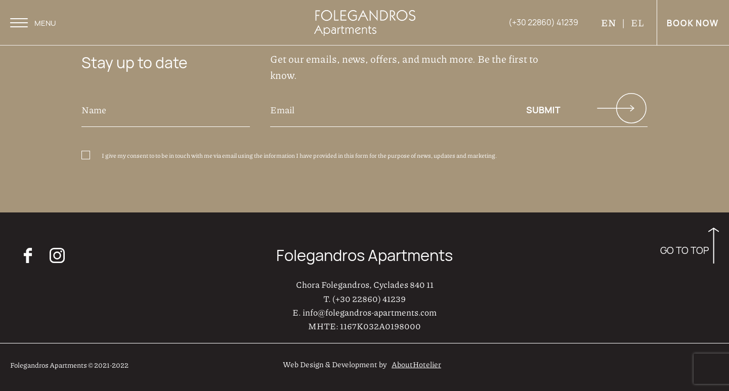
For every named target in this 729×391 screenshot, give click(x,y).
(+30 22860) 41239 (369, 298)
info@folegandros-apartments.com (370, 312)
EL (637, 22)
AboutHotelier (416, 364)
